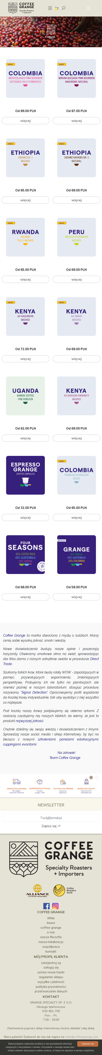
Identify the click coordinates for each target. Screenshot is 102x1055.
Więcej (25, 121)
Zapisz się (51, 826)
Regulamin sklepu (51, 977)
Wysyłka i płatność (51, 982)
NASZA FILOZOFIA (51, 937)
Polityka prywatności (51, 987)
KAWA (51, 923)
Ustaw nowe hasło (51, 972)
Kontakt (51, 996)
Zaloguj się (51, 967)
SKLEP (51, 918)
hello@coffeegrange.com (81, 1036)
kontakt (50, 951)
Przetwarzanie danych (51, 991)
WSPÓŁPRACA (51, 947)
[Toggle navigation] (88, 8)
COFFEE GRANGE (50, 928)
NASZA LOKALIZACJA (51, 942)
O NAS (51, 932)
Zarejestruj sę (51, 963)
